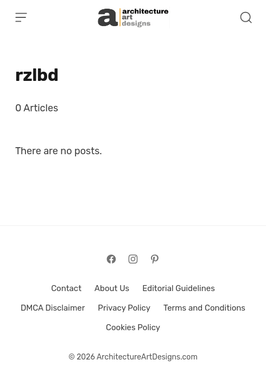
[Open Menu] (21, 17)
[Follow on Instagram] (133, 259)
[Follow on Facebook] (111, 259)
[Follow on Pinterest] (154, 259)
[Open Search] (246, 17)
